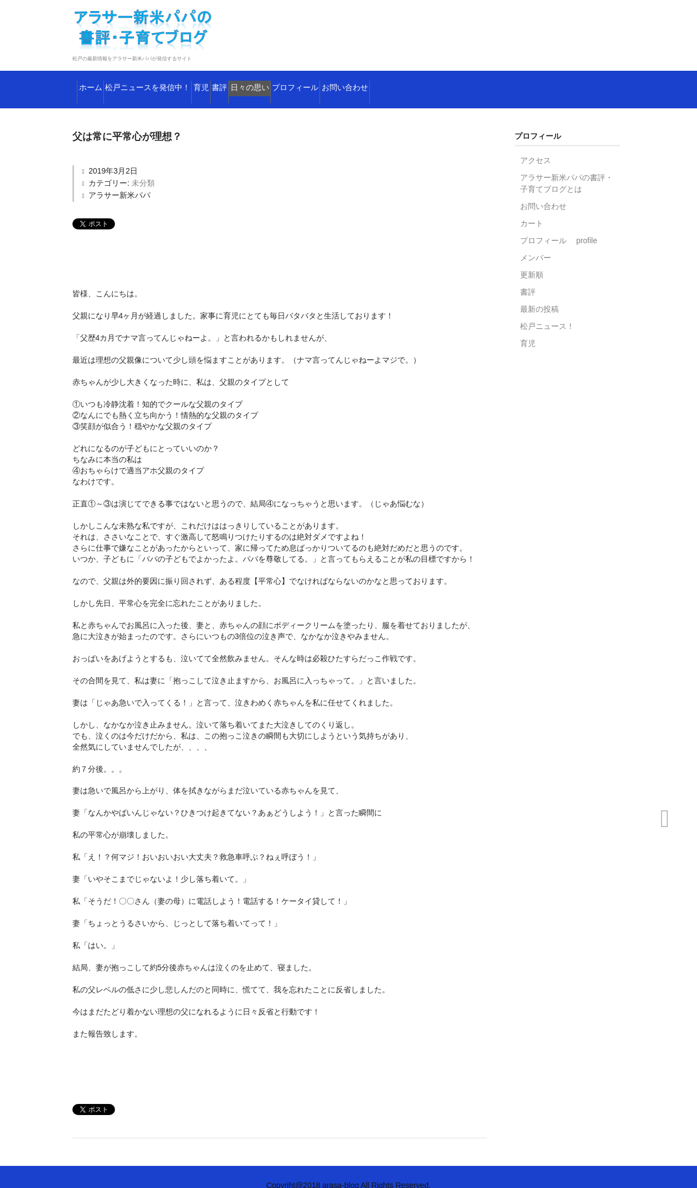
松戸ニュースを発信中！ (185, 80)
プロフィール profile (559, 223)
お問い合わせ (517, 80)
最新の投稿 (539, 292)
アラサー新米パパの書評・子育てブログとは (566, 166)
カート (531, 206)
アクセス (535, 143)
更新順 (531, 258)
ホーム (97, 80)
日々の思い (365, 80)
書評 (309, 80)
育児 (268, 80)
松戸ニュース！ (547, 309)
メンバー (535, 241)
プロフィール (439, 80)
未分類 (143, 166)
